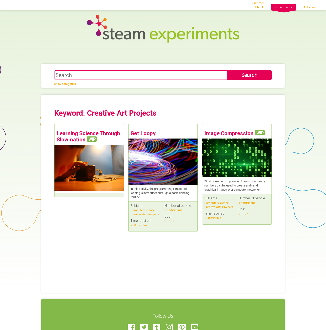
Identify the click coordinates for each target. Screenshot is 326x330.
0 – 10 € (169, 221)
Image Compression (234, 133)
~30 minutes (139, 225)
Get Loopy (143, 133)
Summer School (258, 5)
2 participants (173, 210)
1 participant (246, 203)
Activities (309, 7)
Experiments (283, 7)
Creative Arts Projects (145, 214)
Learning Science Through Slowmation (88, 136)
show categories (65, 84)
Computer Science (143, 210)
